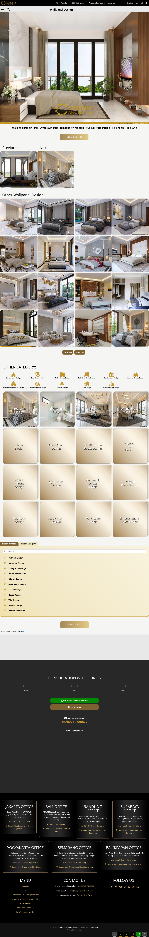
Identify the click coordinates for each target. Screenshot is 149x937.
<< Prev (68, 352)
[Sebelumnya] (114, 934)
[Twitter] (134, 888)
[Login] (136, 3)
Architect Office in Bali (56, 824)
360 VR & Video (79, 3)
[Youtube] (120, 887)
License (22, 631)
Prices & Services (97, 3)
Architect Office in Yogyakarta (25, 862)
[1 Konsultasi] (138, 934)
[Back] (3, 9)
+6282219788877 (74, 722)
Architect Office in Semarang (74, 862)
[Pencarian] (120, 934)
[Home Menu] (57, 3)
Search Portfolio (9, 544)
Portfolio (65, 3)
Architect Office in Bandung (92, 826)
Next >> (80, 352)
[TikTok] (125, 887)
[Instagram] (116, 887)
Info (122, 3)
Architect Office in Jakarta (19, 821)
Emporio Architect (64, 927)
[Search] (146, 3)
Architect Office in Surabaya (129, 826)
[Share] (132, 934)
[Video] (126, 934)
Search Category (28, 544)
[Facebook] (112, 887)
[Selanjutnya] (144, 934)
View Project (74, 137)
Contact (130, 3)
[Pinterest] (129, 887)
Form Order (74, 707)
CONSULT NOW (74, 625)
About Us (112, 3)
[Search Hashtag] (8, 9)
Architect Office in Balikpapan (123, 860)
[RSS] (138, 887)
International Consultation (74, 700)
